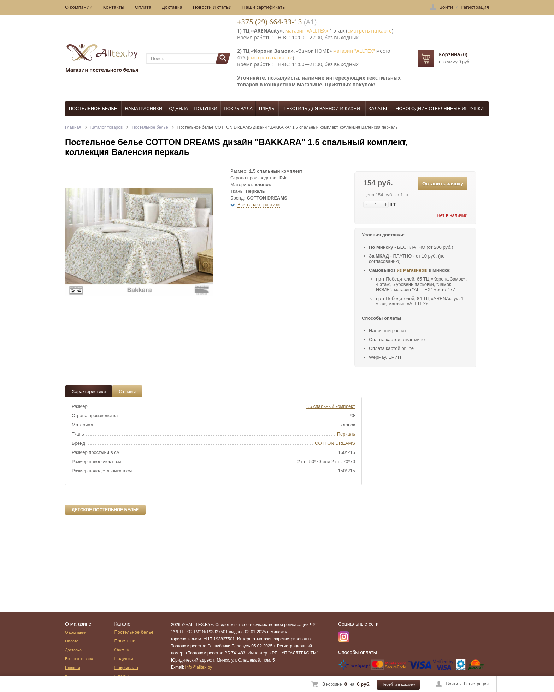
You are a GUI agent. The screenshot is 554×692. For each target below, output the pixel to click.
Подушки (205, 108)
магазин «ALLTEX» (306, 30)
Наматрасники (144, 108)
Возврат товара (79, 659)
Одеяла (178, 108)
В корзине (332, 684)
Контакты (113, 7)
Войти (452, 683)
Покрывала (238, 108)
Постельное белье (93, 108)
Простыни (124, 641)
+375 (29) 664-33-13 (269, 22)
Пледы (267, 108)
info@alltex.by (198, 667)
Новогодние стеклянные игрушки (440, 108)
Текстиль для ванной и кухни (322, 108)
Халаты (377, 108)
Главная (73, 127)
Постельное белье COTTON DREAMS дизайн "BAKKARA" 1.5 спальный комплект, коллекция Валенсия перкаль (287, 127)
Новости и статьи (212, 7)
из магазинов (412, 270)
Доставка (172, 7)
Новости (72, 667)
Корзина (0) (453, 54)
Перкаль (346, 434)
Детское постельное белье (105, 509)
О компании (79, 7)
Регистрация (476, 683)
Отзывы (127, 391)
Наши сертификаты (264, 7)
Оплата (143, 7)
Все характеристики (258, 204)
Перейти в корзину (398, 684)
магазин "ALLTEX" (354, 50)
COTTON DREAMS (335, 443)
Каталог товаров (106, 127)
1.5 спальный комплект (330, 406)
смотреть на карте (369, 30)
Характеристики (89, 391)
